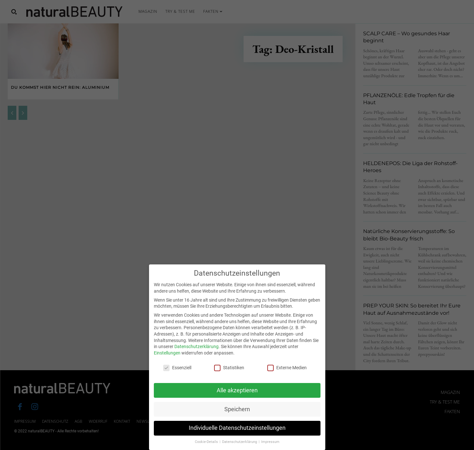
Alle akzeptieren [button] (237, 394)
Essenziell (177, 371)
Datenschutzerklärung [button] (240, 446)
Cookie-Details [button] (207, 446)
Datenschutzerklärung (196, 350)
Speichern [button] (237, 413)
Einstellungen (167, 356)
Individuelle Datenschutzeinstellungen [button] (237, 432)
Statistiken (229, 371)
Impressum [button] (270, 446)
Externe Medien (287, 371)
